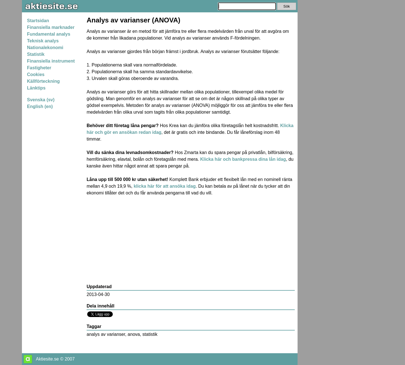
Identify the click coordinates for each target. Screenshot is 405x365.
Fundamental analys (48, 34)
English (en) (40, 106)
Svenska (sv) (41, 99)
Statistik (35, 54)
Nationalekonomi (45, 47)
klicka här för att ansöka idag (165, 186)
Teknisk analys (43, 40)
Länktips (36, 88)
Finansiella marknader (51, 27)
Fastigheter (39, 67)
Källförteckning (43, 81)
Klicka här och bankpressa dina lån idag (243, 159)
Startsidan (38, 20)
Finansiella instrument (51, 61)
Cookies (35, 74)
